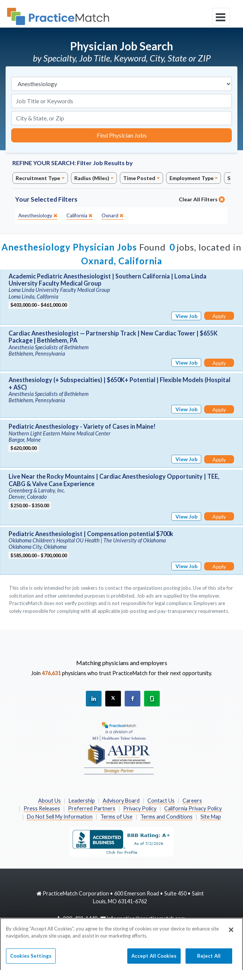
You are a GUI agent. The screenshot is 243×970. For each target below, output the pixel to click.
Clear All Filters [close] (202, 199)
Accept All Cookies (154, 959)
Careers (192, 800)
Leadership (82, 800)
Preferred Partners (91, 808)
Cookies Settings (31, 959)
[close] (37, 216)
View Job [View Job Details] (186, 316)
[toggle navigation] (221, 17)
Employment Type (191, 178)
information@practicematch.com (146, 918)
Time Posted (139, 178)
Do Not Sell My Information (60, 816)
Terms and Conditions (166, 816)
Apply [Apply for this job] (219, 316)
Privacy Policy (139, 808)
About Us (49, 800)
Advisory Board (121, 800)
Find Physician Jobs (122, 135)
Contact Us (161, 800)
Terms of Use (116, 816)
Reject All (209, 959)
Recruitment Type (38, 178)
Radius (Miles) (91, 178)
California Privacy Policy (193, 808)
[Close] (231, 933)
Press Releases (42, 808)
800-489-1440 (80, 918)
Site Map (210, 816)
